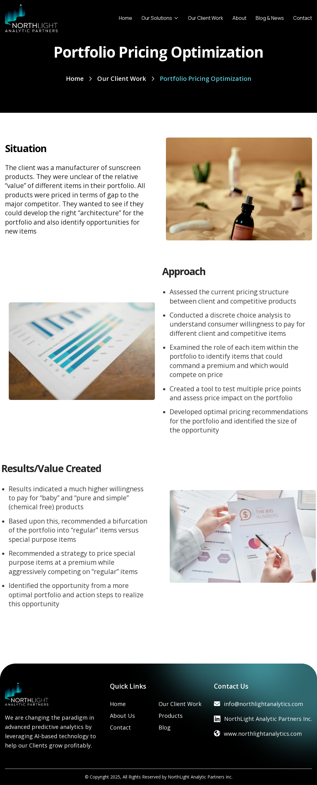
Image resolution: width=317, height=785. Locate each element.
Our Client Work (205, 18)
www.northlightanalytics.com (263, 733)
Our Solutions (160, 18)
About (239, 18)
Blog (164, 727)
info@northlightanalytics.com (263, 704)
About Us (122, 715)
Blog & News (270, 18)
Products (170, 715)
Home (125, 18)
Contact (302, 18)
